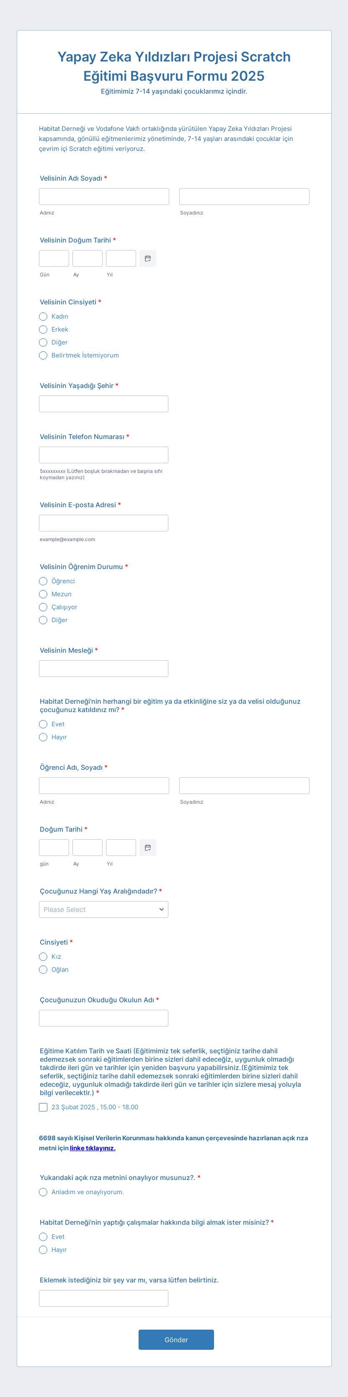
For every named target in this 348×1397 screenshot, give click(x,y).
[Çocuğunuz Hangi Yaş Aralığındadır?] (103, 909)
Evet (58, 724)
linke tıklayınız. (93, 1148)
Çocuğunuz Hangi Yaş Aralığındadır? (101, 891)
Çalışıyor (64, 607)
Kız (56, 956)
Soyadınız (192, 212)
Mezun (62, 594)
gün (44, 864)
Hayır (59, 737)
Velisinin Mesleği (69, 650)
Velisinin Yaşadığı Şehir (79, 385)
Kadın (60, 316)
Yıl (110, 274)
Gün (44, 274)
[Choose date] (147, 258)
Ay (76, 274)
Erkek (60, 329)
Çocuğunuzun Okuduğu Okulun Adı (99, 1000)
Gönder (176, 1340)
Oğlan (60, 969)
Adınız (47, 212)
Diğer (60, 342)
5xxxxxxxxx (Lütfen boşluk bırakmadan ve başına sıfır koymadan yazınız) (101, 474)
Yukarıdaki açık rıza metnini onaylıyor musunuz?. (120, 1177)
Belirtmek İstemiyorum (85, 355)
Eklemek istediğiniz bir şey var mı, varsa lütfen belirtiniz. (129, 1280)
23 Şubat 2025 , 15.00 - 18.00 (95, 1107)
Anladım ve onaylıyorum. (88, 1192)
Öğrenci (63, 581)
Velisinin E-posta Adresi (80, 505)
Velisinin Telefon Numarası (84, 436)
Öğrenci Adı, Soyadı (74, 767)
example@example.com (67, 539)
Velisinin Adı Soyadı (73, 178)
